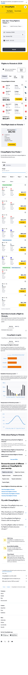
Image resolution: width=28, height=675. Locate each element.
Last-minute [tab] (15, 77)
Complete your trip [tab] (17, 475)
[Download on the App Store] (14, 635)
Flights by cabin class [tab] (7, 472)
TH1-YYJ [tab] (11, 326)
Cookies (3, 3)
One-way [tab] (22, 77)
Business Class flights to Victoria (9, 491)
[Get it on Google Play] (5, 635)
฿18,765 (5, 21)
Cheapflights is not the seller (14, 576)
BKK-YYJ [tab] (17, 326)
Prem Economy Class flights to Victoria (11, 493)
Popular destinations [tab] (16, 478)
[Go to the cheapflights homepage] (10, 7)
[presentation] (8, 22)
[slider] (26, 172)
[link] (12, 144)
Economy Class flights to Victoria (9, 495)
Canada (8, 586)
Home (4, 586)
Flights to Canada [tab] (6, 475)
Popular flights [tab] (5, 482)
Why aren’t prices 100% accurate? (14, 581)
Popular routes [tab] (5, 478)
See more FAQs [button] (14, 459)
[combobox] (6, 26)
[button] (26, 2)
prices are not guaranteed (7, 571)
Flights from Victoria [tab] (19, 472)
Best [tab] (10, 76)
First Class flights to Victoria (8, 489)
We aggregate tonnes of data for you (14, 578)
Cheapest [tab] (4, 76)
